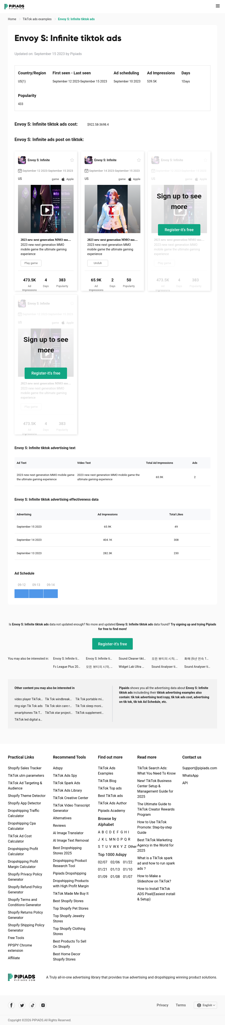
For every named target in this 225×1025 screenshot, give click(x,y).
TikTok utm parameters (26, 775)
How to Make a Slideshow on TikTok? (154, 878)
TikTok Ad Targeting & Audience (25, 785)
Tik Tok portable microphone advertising (90, 699)
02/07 (102, 862)
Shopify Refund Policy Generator (25, 889)
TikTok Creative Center (70, 798)
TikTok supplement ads (90, 712)
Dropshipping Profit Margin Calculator (23, 864)
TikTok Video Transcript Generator (71, 808)
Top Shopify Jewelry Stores (68, 918)
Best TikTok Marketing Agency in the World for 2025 (155, 845)
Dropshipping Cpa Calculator (22, 826)
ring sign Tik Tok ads (29, 706)
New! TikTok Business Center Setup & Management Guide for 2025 (155, 789)
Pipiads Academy (111, 811)
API (185, 783)
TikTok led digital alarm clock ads (30, 719)
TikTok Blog (107, 781)
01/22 (127, 862)
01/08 (114, 877)
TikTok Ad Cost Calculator (20, 838)
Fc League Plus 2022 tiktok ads (69, 666)
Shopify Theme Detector (26, 796)
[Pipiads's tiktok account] (32, 1005)
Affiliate (14, 958)
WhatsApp (190, 775)
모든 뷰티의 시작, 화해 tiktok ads (168, 658)
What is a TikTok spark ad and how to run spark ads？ (156, 863)
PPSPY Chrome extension (20, 948)
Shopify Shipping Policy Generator (26, 927)
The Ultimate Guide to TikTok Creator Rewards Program (156, 809)
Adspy (58, 768)
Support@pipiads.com (199, 768)
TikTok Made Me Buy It (71, 893)
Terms (181, 1005)
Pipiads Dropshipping (69, 873)
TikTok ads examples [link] (37, 19)
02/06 (114, 862)
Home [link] (12, 19)
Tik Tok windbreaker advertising (60, 699)
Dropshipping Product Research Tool (70, 863)
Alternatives (62, 818)
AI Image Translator (68, 833)
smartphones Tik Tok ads (30, 712)
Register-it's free (179, 229)
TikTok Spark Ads (66, 783)
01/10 (127, 869)
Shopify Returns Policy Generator (25, 915)
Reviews (59, 825)
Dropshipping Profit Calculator (23, 851)
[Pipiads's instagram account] (43, 1005)
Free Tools (16, 938)
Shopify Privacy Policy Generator (25, 877)
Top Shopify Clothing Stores (69, 931)
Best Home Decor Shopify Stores (66, 956)
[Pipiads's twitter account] (21, 1005)
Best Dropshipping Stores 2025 (67, 850)
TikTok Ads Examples (106, 770)
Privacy (162, 1005)
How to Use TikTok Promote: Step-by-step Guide (154, 827)
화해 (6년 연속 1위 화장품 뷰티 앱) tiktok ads (200, 658)
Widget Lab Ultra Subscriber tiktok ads (135, 666)
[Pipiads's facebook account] (11, 1005)
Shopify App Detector (24, 803)
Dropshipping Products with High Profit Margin (71, 883)
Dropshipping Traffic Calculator (23, 813)
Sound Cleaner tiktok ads (135, 658)
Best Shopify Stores (68, 901)
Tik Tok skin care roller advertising (60, 706)
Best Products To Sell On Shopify (69, 944)
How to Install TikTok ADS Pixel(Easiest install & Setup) (156, 894)
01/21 (102, 869)
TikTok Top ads (110, 788)
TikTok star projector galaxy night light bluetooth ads (60, 712)
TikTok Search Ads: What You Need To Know (156, 770)
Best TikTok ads (110, 796)
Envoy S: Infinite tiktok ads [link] (76, 19)
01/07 (127, 877)
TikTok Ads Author (112, 803)
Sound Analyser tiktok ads (168, 666)
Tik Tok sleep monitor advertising (90, 706)
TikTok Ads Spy (65, 775)
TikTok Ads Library (67, 790)
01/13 (114, 869)
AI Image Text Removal (71, 840)
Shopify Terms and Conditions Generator (24, 902)
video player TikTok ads (30, 699)
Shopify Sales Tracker (25, 768)
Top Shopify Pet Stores (71, 908)
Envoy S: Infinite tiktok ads (69, 658)
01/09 (102, 877)
